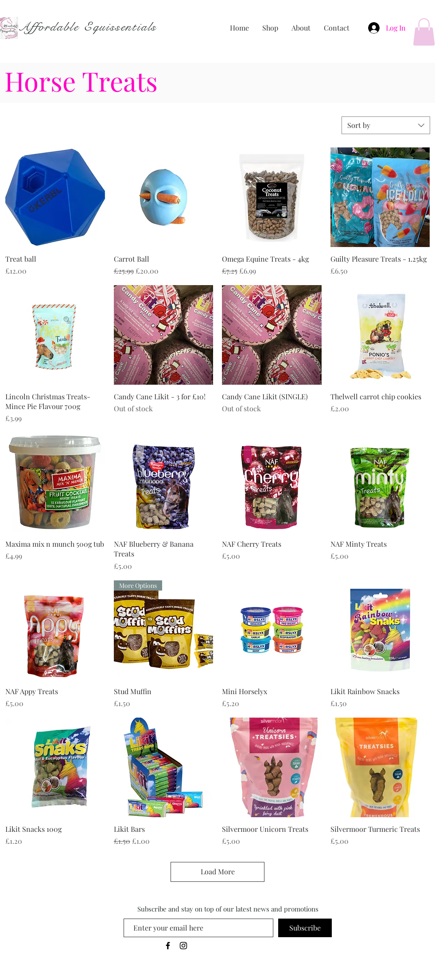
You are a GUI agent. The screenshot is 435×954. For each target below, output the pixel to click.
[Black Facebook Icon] (168, 945)
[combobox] (386, 125)
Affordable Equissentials (87, 27)
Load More (218, 871)
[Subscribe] (305, 928)
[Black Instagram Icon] (183, 945)
